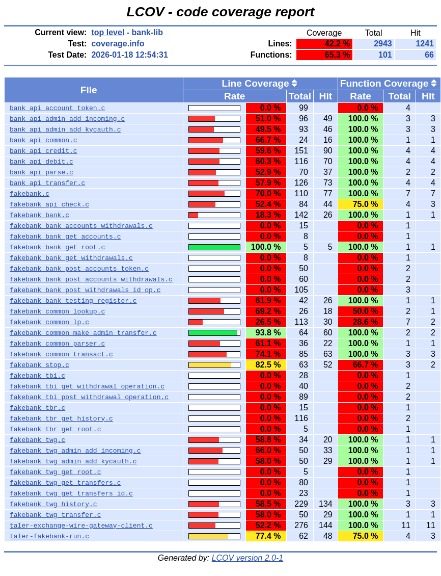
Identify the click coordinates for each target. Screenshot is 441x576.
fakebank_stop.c (39, 365)
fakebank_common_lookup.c (57, 311)
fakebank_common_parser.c (57, 343)
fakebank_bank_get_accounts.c (65, 236)
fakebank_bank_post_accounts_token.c (79, 268)
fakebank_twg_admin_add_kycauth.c (73, 461)
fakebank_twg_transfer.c (55, 514)
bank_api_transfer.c (47, 183)
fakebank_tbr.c (37, 407)
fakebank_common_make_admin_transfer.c (83, 332)
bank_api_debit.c (41, 161)
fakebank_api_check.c (49, 204)
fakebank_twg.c (37, 439)
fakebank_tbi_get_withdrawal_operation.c (87, 386)
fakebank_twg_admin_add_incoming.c (75, 450)
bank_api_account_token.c (57, 108)
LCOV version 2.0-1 (248, 558)
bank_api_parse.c (41, 172)
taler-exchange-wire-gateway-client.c (81, 525)
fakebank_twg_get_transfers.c (65, 482)
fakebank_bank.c (39, 215)
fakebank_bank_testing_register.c (73, 300)
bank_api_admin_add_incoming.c (67, 118)
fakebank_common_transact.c (61, 354)
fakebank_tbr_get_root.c (55, 429)
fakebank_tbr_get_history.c (61, 418)
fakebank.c (29, 193)
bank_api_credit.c (43, 150)
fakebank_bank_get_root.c (57, 247)
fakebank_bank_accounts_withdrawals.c (81, 225)
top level (107, 32)
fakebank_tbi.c (37, 375)
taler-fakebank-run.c (49, 536)
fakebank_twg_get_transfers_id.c (71, 493)
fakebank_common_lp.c (49, 322)
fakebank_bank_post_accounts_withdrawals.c (91, 279)
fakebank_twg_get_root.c (55, 472)
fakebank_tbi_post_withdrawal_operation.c (89, 397)
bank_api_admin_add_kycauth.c (65, 129)
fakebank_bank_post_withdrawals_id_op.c (85, 290)
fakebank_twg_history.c (53, 504)
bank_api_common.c (43, 140)
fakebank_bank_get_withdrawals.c (71, 258)
